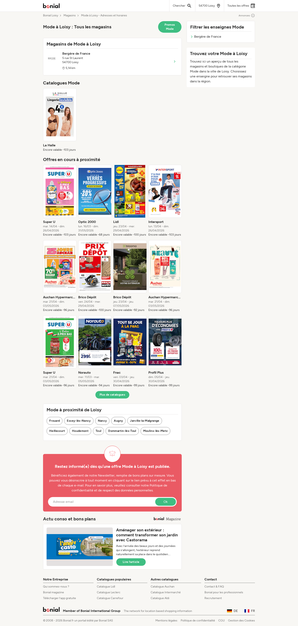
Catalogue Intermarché (166, 592)
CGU (221, 620)
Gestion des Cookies (241, 620)
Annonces (247, 15)
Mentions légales (166, 620)
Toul (98, 431)
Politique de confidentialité (198, 620)
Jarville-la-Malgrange (144, 421)
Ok (165, 502)
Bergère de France (205, 37)
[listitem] (60, 120)
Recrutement (213, 598)
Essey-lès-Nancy (79, 421)
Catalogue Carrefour (110, 598)
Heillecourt (57, 431)
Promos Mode (170, 27)
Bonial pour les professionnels (223, 592)
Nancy (102, 421)
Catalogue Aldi (160, 598)
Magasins (70, 15)
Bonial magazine (53, 592)
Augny (118, 421)
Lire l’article (131, 562)
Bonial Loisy (50, 15)
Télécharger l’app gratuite (59, 598)
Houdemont (80, 431)
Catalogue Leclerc (108, 592)
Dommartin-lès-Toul (122, 431)
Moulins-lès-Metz (155, 431)
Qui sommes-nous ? (56, 586)
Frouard (54, 421)
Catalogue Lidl (106, 586)
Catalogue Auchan (162, 586)
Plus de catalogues (112, 394)
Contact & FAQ (214, 586)
